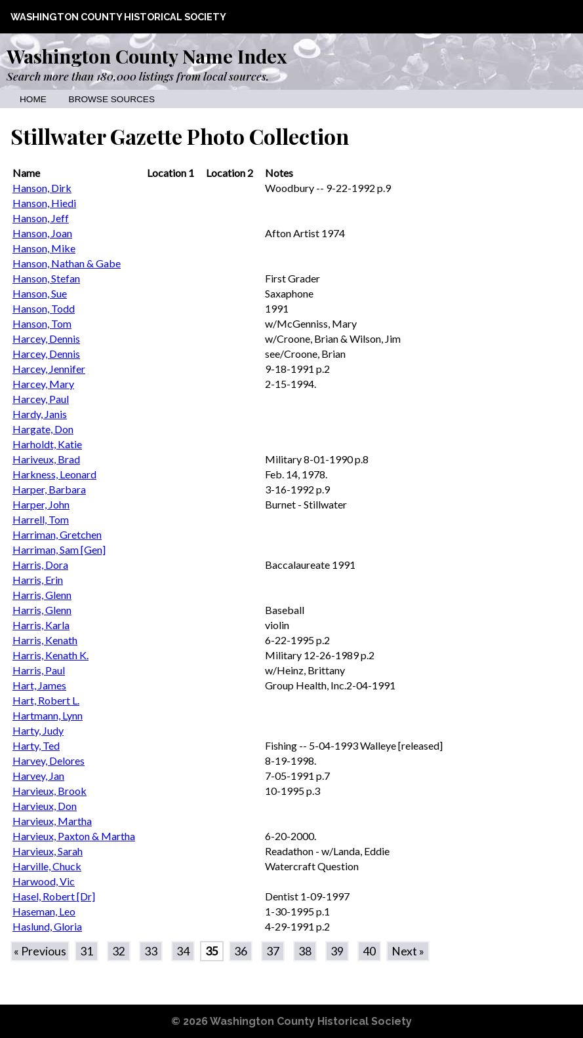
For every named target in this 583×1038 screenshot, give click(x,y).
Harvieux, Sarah (47, 851)
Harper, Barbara (49, 489)
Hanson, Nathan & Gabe (66, 263)
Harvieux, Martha (52, 821)
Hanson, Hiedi (44, 203)
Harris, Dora (40, 564)
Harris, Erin (37, 579)
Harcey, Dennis (46, 338)
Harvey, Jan (38, 775)
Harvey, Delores (48, 760)
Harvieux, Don (44, 805)
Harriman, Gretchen (57, 534)
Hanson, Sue (39, 293)
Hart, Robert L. (45, 700)
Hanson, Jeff (40, 218)
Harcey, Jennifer (48, 368)
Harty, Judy (38, 730)
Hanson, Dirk (41, 188)
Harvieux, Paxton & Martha (73, 836)
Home (33, 99)
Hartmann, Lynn (47, 715)
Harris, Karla (41, 625)
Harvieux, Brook (49, 790)
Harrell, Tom (40, 519)
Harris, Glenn (41, 594)
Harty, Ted (36, 745)
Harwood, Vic (43, 881)
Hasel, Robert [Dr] (53, 896)
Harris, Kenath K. (50, 655)
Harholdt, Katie (47, 444)
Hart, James (39, 685)
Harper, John (41, 504)
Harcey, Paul (40, 399)
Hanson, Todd (43, 308)
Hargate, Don (42, 429)
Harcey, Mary (43, 383)
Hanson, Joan (42, 233)
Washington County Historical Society (118, 16)
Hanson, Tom (41, 323)
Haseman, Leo (43, 911)
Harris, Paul (38, 670)
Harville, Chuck (46, 866)
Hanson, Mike (43, 248)
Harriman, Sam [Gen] (59, 549)
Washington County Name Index (147, 55)
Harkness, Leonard (54, 474)
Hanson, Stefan (46, 278)
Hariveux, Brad (46, 459)
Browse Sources (112, 99)
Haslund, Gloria (47, 926)
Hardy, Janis (39, 414)
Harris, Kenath (44, 640)
